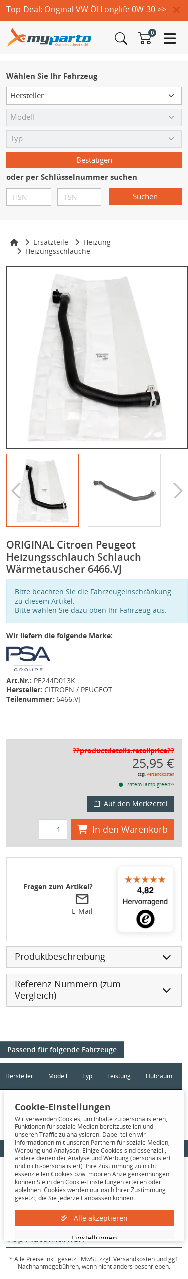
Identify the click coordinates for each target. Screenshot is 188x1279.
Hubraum (159, 1076)
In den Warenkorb (122, 829)
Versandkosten (160, 774)
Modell (57, 1076)
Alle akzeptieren (94, 1218)
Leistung (119, 1076)
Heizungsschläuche (57, 251)
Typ (87, 1076)
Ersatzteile (50, 242)
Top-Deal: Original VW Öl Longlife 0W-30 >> (86, 9)
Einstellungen (94, 1238)
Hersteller (19, 1076)
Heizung (97, 242)
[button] (180, 10)
